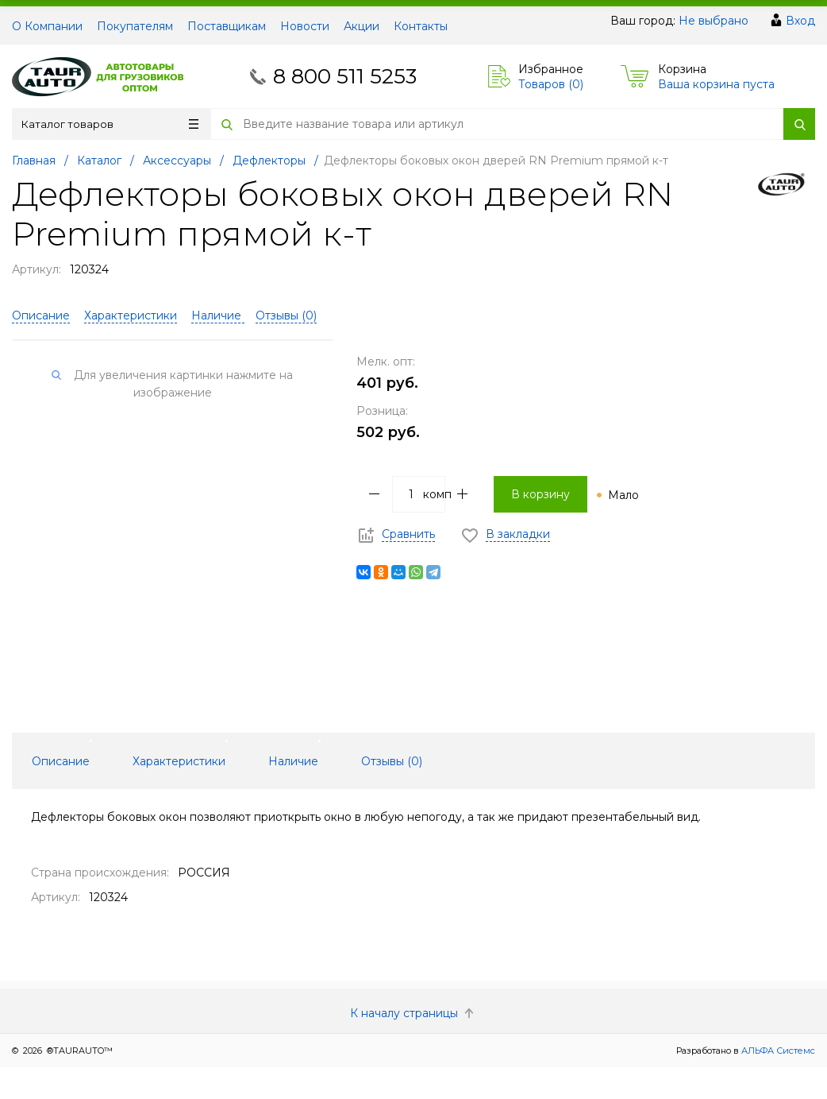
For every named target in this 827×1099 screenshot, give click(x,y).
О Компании (47, 26)
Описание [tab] (61, 761)
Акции (361, 26)
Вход (800, 21)
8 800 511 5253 (345, 76)
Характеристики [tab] (179, 761)
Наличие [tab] (293, 761)
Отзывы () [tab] (391, 761)
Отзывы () (286, 315)
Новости (304, 26)
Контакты (421, 26)
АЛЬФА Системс (777, 1050)
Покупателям (135, 26)
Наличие (217, 315)
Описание (41, 315)
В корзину (540, 494)
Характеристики (130, 315)
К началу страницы (413, 1013)
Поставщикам (226, 26)
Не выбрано (713, 21)
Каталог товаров (109, 124)
